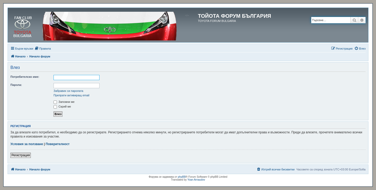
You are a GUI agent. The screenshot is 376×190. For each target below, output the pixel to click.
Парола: (16, 84)
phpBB (182, 176)
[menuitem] (42, 48)
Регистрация (20, 155)
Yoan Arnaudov (196, 179)
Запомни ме (64, 101)
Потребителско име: (24, 76)
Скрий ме (62, 106)
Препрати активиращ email (71, 95)
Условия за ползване (26, 144)
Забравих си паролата (68, 90)
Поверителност (58, 144)
